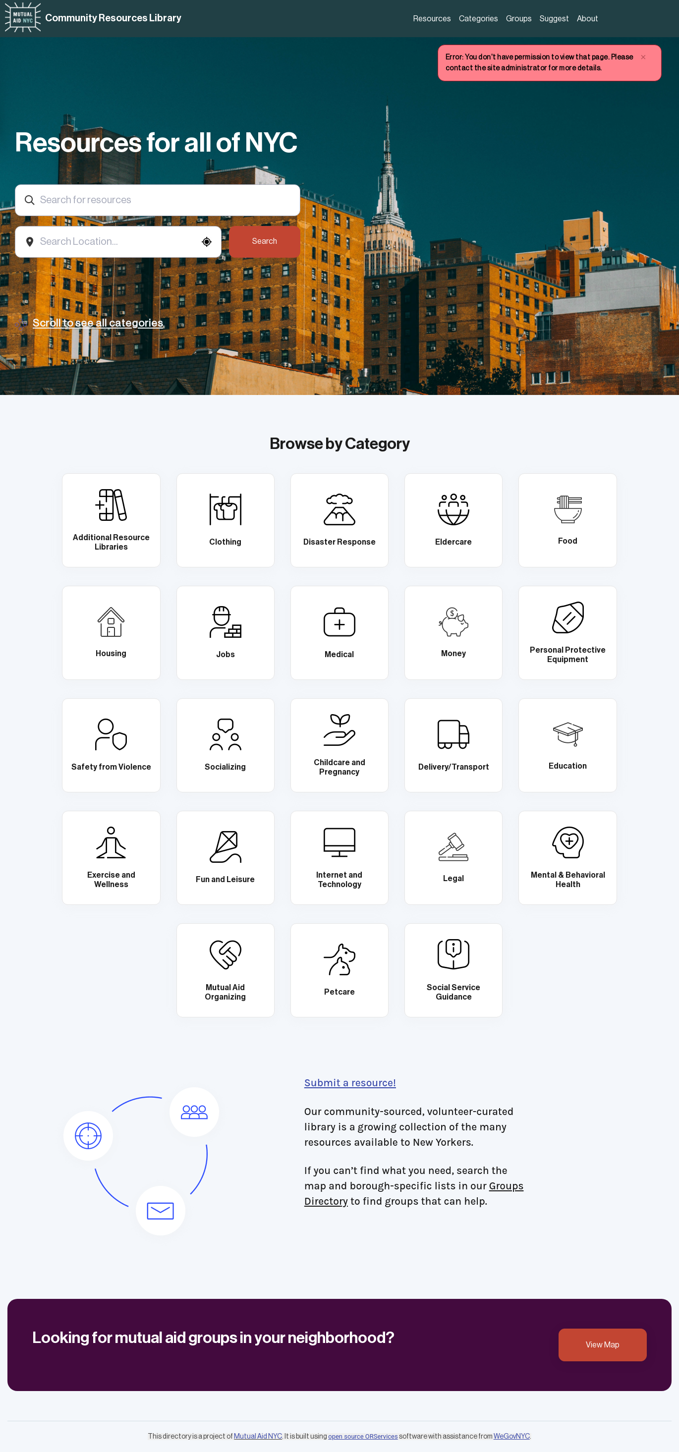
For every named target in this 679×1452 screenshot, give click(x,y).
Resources (432, 19)
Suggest (554, 19)
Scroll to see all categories (98, 323)
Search (264, 241)
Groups (519, 19)
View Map (603, 1345)
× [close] (643, 57)
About (587, 19)
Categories (478, 19)
